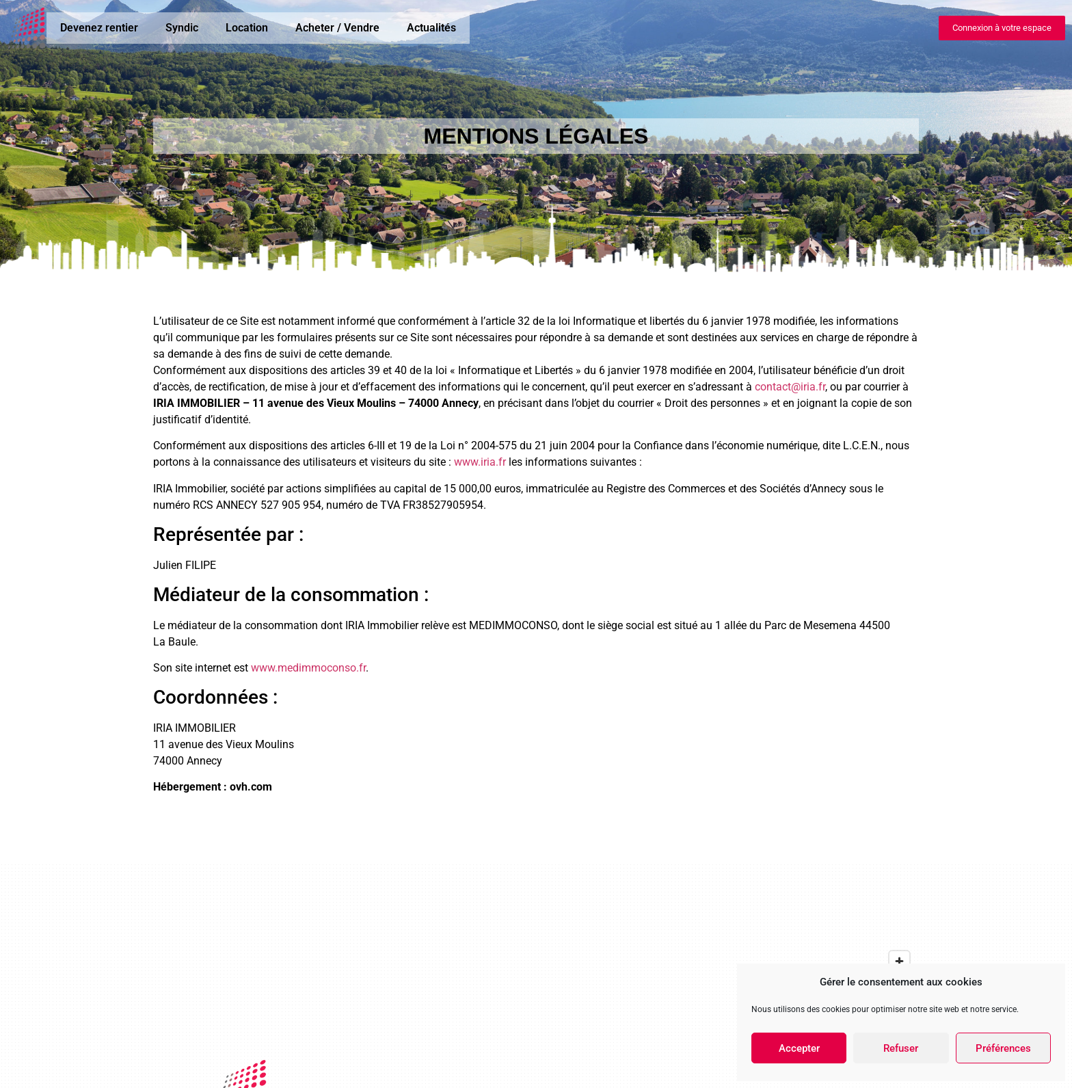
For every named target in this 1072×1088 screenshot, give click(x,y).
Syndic (181, 27)
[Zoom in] (899, 961)
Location (247, 27)
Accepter (799, 1048)
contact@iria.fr (790, 386)
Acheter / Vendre (337, 27)
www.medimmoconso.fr (308, 667)
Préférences (1003, 1048)
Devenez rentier (99, 27)
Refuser (900, 1048)
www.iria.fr (480, 461)
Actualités (431, 27)
